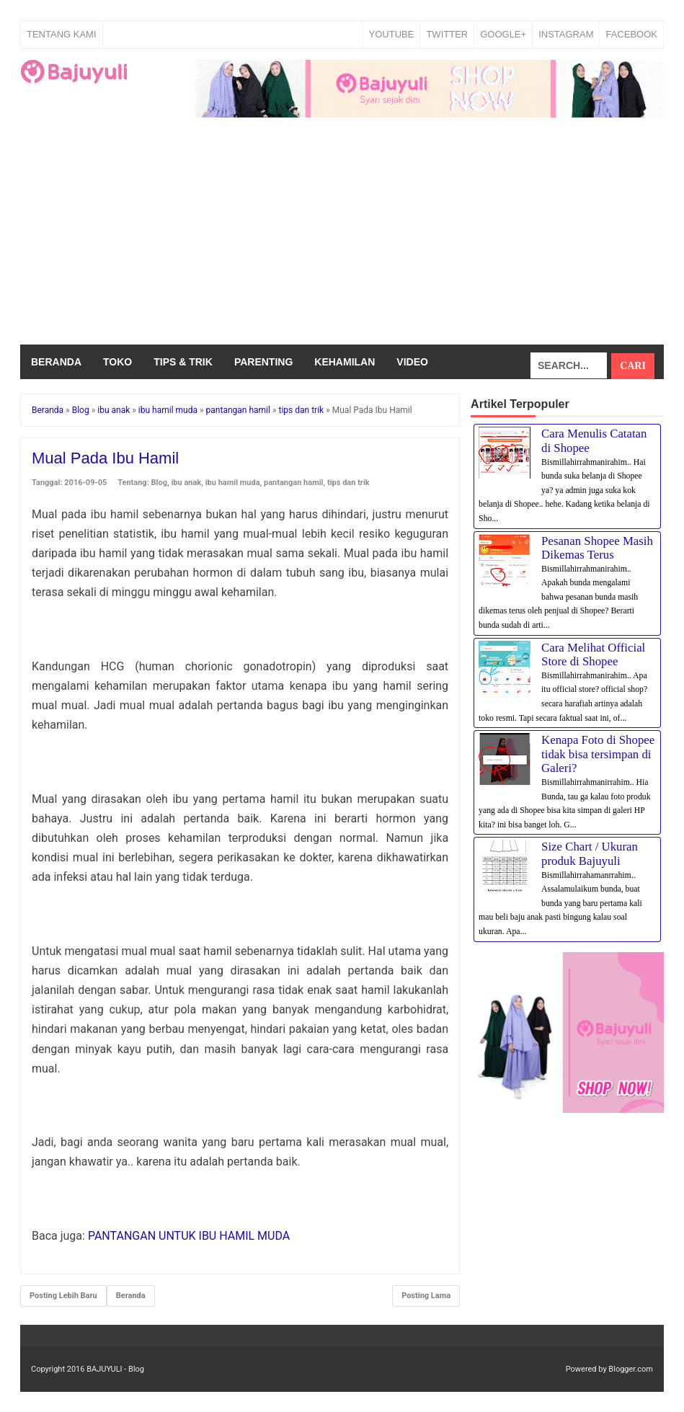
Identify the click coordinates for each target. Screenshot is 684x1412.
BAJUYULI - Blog (115, 1369)
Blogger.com (630, 1369)
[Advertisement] (342, 236)
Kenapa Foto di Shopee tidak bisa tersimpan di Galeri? (597, 754)
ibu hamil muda (232, 482)
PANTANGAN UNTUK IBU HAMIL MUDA (189, 1236)
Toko (117, 362)
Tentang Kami (62, 34)
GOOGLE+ (503, 34)
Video (412, 362)
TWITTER (447, 34)
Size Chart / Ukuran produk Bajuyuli (589, 854)
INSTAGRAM (565, 34)
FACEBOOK (631, 34)
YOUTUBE (391, 34)
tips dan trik (348, 482)
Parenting (263, 362)
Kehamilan (344, 362)
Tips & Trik (183, 362)
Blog (159, 482)
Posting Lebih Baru (63, 1295)
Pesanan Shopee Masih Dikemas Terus (597, 548)
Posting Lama (425, 1295)
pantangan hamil (293, 482)
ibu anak (186, 482)
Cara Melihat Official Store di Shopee (593, 655)
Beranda (56, 362)
